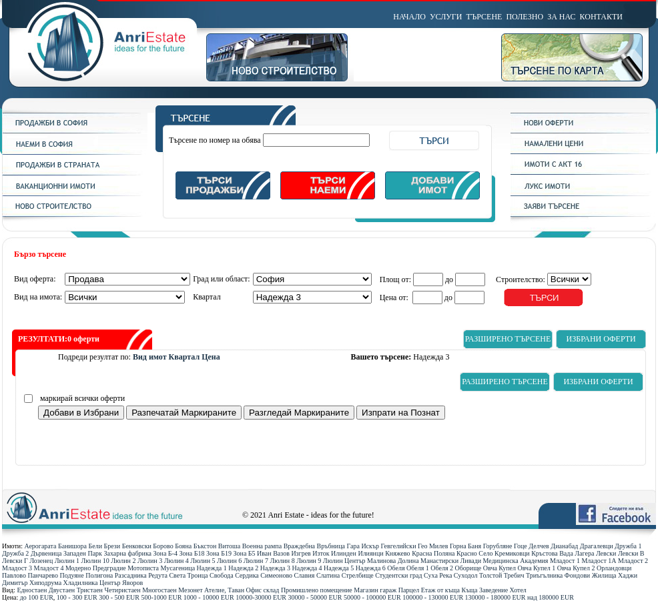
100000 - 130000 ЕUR (432, 597)
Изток (320, 553)
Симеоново (276, 575)
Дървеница (46, 553)
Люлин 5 (202, 560)
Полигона (99, 575)
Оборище (468, 568)
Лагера (584, 553)
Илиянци (370, 553)
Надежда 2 (243, 568)
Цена (211, 357)
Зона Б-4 (165, 553)
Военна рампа (262, 546)
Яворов (132, 582)
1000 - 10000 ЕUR (209, 597)
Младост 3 (17, 568)
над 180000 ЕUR (550, 597)
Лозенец (41, 560)
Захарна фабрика (127, 553)
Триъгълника (544, 575)
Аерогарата (40, 546)
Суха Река (438, 575)
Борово (163, 546)
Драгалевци (596, 546)
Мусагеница (178, 568)
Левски (606, 553)
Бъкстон (205, 546)
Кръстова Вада (552, 553)
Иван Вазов (273, 553)
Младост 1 (565, 560)
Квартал (184, 357)
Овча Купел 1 (537, 568)
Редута (158, 575)
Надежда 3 (275, 568)
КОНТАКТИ (601, 16)
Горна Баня (465, 546)
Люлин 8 (282, 560)
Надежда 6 (371, 568)
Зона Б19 (219, 553)
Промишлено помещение (316, 590)
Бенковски (136, 546)
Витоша (229, 546)
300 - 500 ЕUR (119, 597)
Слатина (328, 575)
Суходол (466, 575)
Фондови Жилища (591, 575)
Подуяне (71, 575)
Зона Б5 (245, 553)
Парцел (408, 590)
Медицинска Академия (516, 560)
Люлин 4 (176, 560)
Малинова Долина (392, 560)
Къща (470, 590)
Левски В (631, 553)
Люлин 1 (67, 560)
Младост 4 (48, 568)
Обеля (395, 568)
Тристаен (90, 590)
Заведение (493, 590)
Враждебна (299, 546)
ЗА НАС (561, 16)
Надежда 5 (339, 568)
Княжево (397, 553)
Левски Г (15, 560)
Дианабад (564, 546)
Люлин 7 (256, 560)
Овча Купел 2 (576, 568)
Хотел (518, 590)
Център (110, 582)
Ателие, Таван (224, 590)
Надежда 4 (307, 568)
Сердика (247, 575)
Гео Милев (433, 546)
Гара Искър (362, 546)
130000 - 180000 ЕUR (495, 597)
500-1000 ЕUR (161, 597)
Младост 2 (633, 560)
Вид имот (150, 357)
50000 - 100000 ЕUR (372, 597)
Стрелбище (358, 575)
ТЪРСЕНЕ (484, 16)
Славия (304, 575)
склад (272, 590)
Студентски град (398, 575)
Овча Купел (499, 568)
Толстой (490, 575)
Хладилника (80, 582)
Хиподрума (45, 582)
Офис (254, 590)
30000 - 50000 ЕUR (315, 597)
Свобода (222, 575)
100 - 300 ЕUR (77, 597)
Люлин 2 (123, 560)
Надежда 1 (212, 568)
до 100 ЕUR (36, 597)
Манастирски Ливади (450, 560)
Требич (514, 575)
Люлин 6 (229, 560)
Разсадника (131, 575)
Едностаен (32, 590)
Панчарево (42, 575)
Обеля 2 (441, 568)
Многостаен (159, 590)
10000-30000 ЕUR (261, 597)
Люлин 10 (95, 560)
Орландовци (614, 568)
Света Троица (188, 575)
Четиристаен (122, 590)
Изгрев (300, 553)
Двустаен (62, 590)
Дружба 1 (628, 546)
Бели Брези (105, 546)
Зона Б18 (191, 553)
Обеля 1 (417, 568)
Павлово (14, 575)
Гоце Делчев (531, 546)
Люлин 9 (308, 560)
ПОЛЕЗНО (524, 16)
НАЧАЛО (409, 16)
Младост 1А (598, 560)
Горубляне (498, 546)
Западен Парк (82, 553)
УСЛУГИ (446, 16)
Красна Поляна (433, 553)
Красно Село (474, 553)
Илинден (343, 553)
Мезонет (190, 590)
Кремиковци (512, 553)
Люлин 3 (149, 560)
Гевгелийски (398, 546)
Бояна (183, 546)
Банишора (72, 546)
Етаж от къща (440, 590)
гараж (388, 590)
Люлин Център (344, 560)
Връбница (331, 546)
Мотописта (143, 568)
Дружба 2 (15, 553)
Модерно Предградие (95, 568)
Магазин (366, 590)
